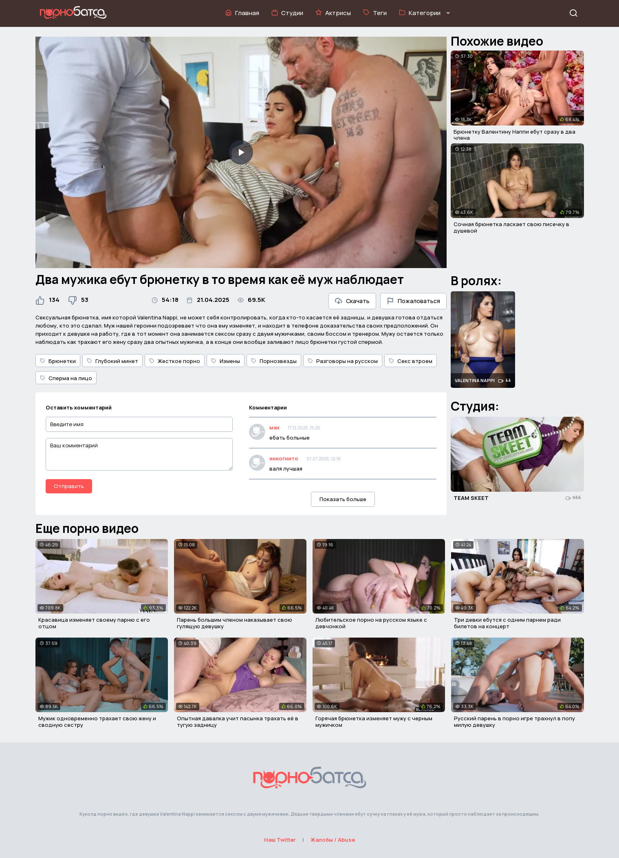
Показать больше (342, 499)
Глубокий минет (112, 361)
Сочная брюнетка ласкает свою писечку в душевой (511, 227)
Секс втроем (410, 361)
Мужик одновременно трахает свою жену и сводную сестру (97, 721)
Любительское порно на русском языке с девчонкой (371, 623)
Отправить (69, 486)
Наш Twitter (280, 839)
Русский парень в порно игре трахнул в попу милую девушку (514, 721)
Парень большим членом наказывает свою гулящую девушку (234, 623)
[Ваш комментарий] (139, 454)
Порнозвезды (274, 361)
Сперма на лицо (66, 378)
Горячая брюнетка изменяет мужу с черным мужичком (373, 721)
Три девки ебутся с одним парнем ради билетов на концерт (507, 623)
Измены (225, 361)
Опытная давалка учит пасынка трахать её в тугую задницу (237, 721)
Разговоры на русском (343, 361)
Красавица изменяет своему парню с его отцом (94, 623)
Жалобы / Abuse (333, 839)
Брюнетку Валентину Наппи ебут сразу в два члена (514, 135)
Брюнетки (58, 361)
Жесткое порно (174, 361)
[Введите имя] (139, 424)
